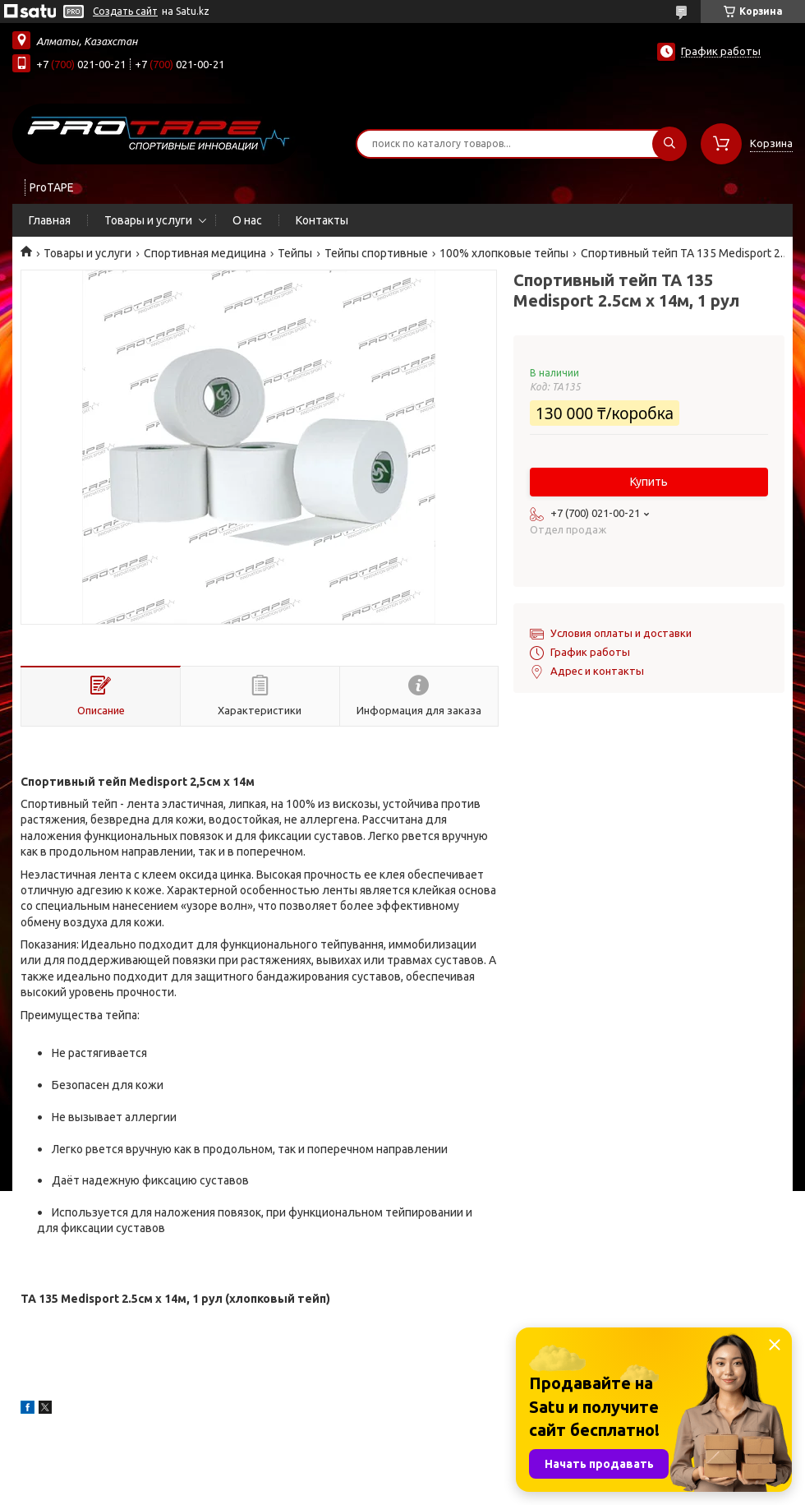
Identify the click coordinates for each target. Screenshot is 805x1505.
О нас (247, 220)
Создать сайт (125, 11)
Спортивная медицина (205, 253)
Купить (649, 481)
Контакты (322, 220)
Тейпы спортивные (376, 253)
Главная (50, 220)
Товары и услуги (148, 220)
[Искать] (669, 144)
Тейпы (295, 253)
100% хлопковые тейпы (503, 253)
